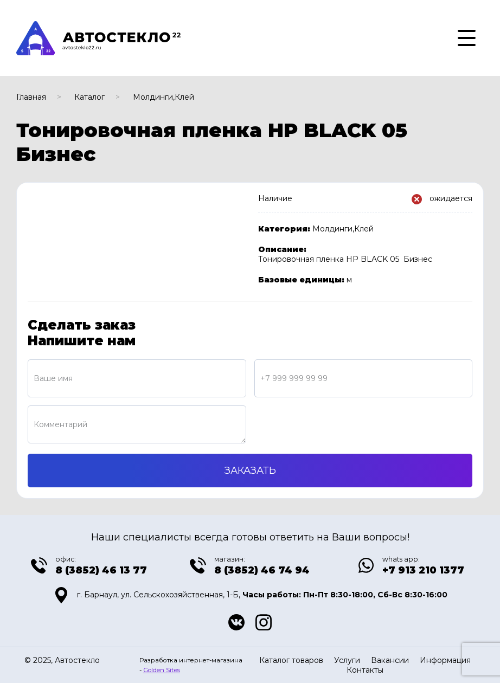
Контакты (365, 670)
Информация (445, 660)
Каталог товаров (291, 660)
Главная (31, 97)
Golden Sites (161, 670)
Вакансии (390, 660)
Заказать (250, 470)
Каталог (89, 97)
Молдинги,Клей (163, 97)
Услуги (347, 660)
